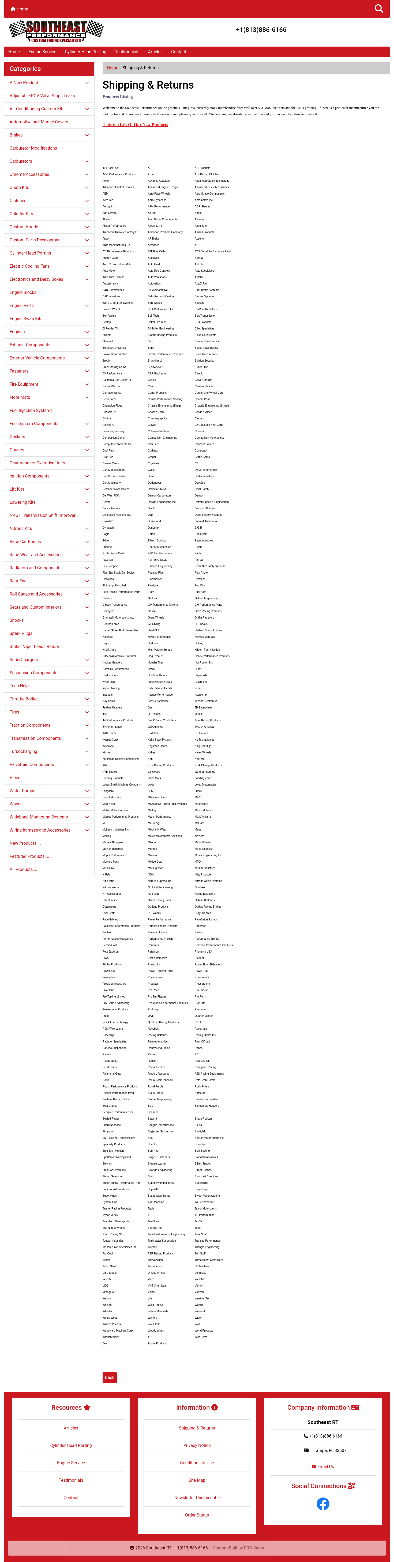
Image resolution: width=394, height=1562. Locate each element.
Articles (155, 51)
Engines (49, 331)
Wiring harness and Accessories (49, 830)
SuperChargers (49, 659)
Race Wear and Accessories (49, 554)
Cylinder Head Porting (85, 51)
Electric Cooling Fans (49, 266)
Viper (15, 777)
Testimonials (127, 51)
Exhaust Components (49, 344)
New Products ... (25, 843)
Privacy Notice (197, 1445)
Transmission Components (49, 738)
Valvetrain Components (49, 764)
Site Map (197, 1480)
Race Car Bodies (49, 541)
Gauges (49, 449)
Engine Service (42, 51)
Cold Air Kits (49, 213)
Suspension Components (49, 672)
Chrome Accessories (49, 174)
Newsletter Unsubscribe (197, 1497)
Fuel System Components (49, 423)
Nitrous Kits (49, 528)
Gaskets (49, 436)
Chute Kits (49, 187)
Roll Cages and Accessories (49, 594)
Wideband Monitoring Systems (49, 817)
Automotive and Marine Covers (39, 121)
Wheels (49, 803)
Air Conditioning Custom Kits (49, 108)
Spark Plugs (49, 633)
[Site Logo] (68, 30)
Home (19, 9)
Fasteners (49, 371)
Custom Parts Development (49, 239)
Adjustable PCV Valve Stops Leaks (42, 95)
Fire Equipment (49, 384)
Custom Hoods (49, 226)
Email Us (323, 1466)
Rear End (49, 580)
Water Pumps (49, 790)
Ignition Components (49, 476)
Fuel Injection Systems (31, 410)
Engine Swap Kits (26, 318)
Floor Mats (49, 397)
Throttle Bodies (49, 699)
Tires (49, 712)
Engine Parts (49, 305)
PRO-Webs (254, 1547)
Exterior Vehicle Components (49, 358)
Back (109, 1377)
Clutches (49, 200)
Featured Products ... (29, 856)
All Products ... (23, 869)
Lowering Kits (49, 502)
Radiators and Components (49, 567)
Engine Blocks (23, 292)
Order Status (197, 1515)
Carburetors (49, 161)
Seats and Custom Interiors (49, 607)
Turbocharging (49, 751)
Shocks (49, 620)
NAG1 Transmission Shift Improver (43, 515)
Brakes (49, 135)
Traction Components (49, 725)
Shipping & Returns (197, 1428)
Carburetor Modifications (33, 148)
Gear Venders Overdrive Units (37, 462)
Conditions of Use (197, 1462)
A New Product (49, 82)
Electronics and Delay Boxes (49, 279)
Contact (178, 51)
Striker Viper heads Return (34, 646)
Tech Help (19, 685)
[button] (379, 9)
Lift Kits (49, 489)
